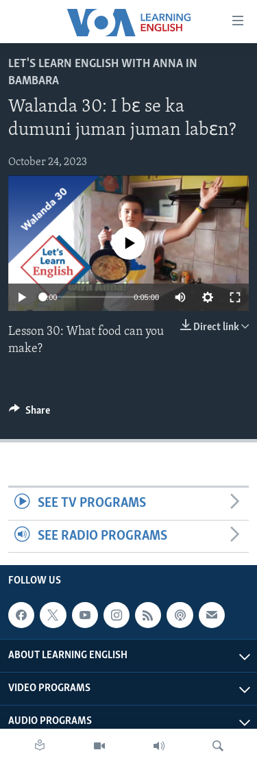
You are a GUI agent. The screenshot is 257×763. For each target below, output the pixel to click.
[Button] (29, 414)
